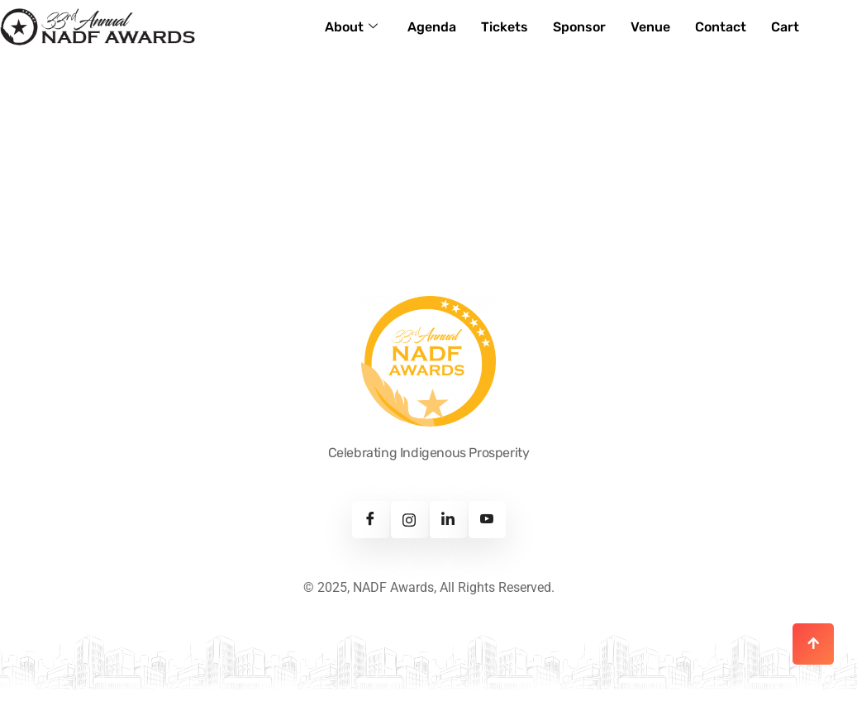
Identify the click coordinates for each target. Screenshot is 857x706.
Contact (720, 27)
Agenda (431, 27)
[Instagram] (409, 519)
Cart (785, 27)
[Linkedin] (448, 519)
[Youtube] (487, 519)
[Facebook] (370, 519)
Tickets (504, 27)
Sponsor (579, 27)
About (351, 27)
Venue (650, 27)
